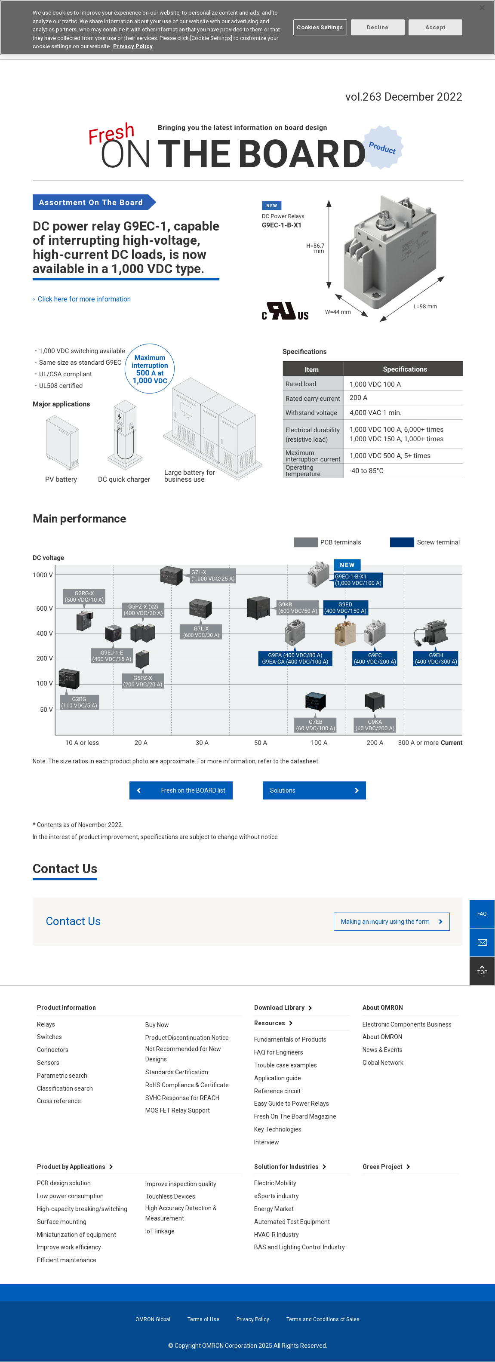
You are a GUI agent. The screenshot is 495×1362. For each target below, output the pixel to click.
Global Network (383, 1062)
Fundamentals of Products (290, 1039)
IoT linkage (160, 1231)
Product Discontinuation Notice (187, 1037)
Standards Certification (176, 1072)
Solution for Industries (286, 1166)
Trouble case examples (285, 1065)
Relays (46, 1024)
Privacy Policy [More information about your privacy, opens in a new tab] (133, 45)
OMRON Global (152, 1319)
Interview (266, 1142)
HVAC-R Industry (276, 1234)
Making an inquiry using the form (385, 921)
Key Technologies (277, 1129)
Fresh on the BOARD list (193, 790)
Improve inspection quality (180, 1184)
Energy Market (274, 1208)
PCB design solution (64, 1183)
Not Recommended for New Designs (183, 1054)
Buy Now (157, 1024)
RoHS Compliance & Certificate (187, 1085)
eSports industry (276, 1196)
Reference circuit (277, 1091)
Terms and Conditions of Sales (323, 1319)
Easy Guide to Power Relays (291, 1103)
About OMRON (382, 1036)
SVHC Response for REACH (182, 1098)
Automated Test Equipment (292, 1221)
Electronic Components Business (407, 1024)
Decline (377, 26)
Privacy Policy (253, 1319)
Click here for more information (85, 299)
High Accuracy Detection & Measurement (181, 1213)
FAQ (482, 914)
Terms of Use (203, 1319)
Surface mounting (61, 1221)
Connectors (52, 1049)
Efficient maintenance (66, 1260)
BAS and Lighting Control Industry (299, 1247)
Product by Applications (71, 1166)
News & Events (383, 1049)
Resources (269, 1023)
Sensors (48, 1062)
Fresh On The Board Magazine (295, 1116)
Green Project (383, 1166)
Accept (435, 26)
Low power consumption (70, 1196)
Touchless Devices (170, 1196)
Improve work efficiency (69, 1247)
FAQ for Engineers (278, 1052)
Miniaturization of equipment (76, 1234)
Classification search (65, 1088)
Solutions (282, 790)
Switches (49, 1036)
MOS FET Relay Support (177, 1110)
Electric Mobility (275, 1183)
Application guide (277, 1078)
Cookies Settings (320, 26)
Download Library (279, 1007)
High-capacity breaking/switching (82, 1208)
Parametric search (62, 1075)
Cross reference (59, 1101)
